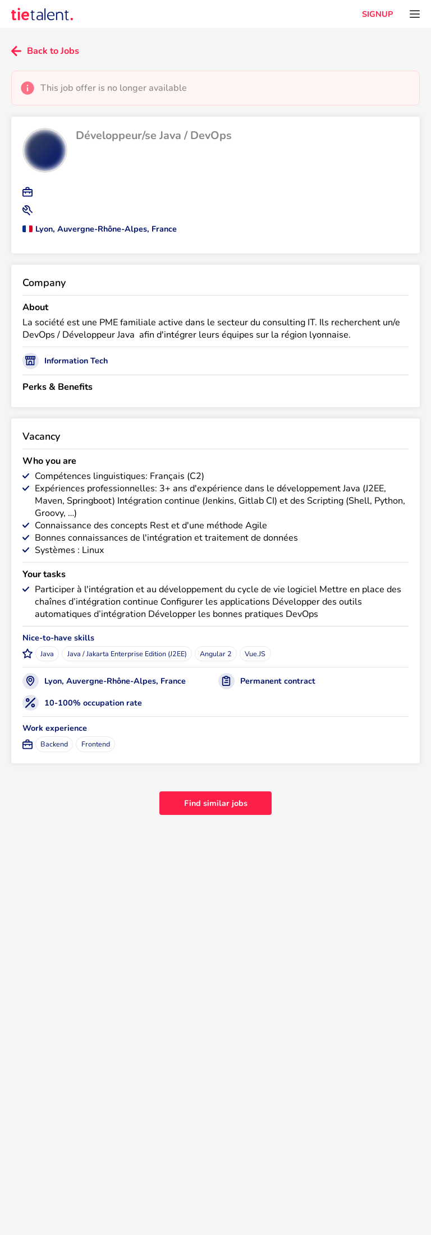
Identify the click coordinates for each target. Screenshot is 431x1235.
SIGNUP (377, 14)
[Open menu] (415, 14)
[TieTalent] (42, 14)
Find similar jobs (215, 803)
